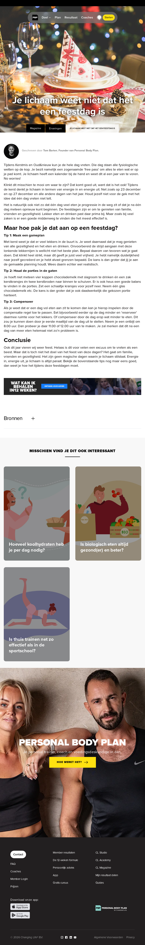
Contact (18, 854)
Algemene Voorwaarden (108, 937)
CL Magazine (103, 868)
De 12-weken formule (65, 860)
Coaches (15, 871)
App (55, 875)
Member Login (19, 879)
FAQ (12, 864)
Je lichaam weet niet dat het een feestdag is (92, 128)
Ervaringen (55, 128)
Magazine (35, 128)
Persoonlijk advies (63, 868)
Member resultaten (64, 852)
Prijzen (14, 886)
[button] (99, 17)
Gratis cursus (60, 883)
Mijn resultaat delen (107, 875)
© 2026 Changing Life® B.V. (26, 937)
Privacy (130, 937)
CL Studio (101, 852)
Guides (100, 883)
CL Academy (103, 860)
